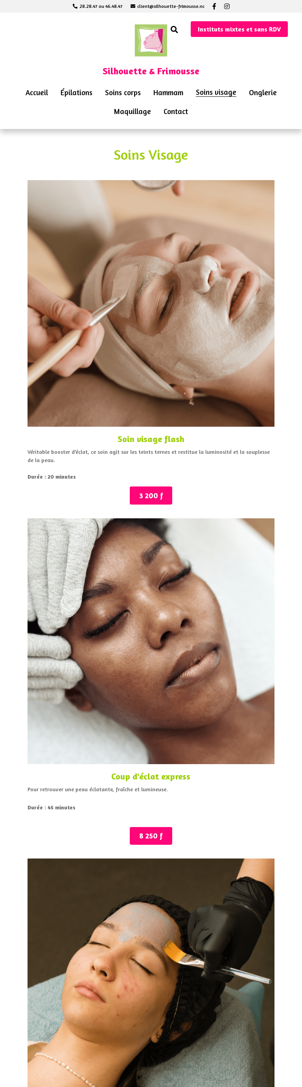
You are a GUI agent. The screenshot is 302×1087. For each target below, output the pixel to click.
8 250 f (151, 347)
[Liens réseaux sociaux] (214, 6)
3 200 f (56, 353)
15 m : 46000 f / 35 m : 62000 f (151, 1038)
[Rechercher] (174, 29)
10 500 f (56, 558)
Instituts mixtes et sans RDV (239, 29)
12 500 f (56, 781)
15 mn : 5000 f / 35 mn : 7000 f (56, 1038)
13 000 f (151, 555)
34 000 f (245, 1047)
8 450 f (246, 336)
